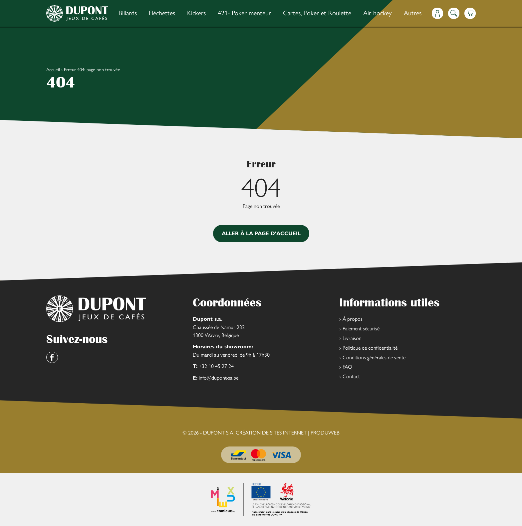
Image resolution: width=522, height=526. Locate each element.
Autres (412, 12)
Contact (351, 376)
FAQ (347, 366)
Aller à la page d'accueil (261, 233)
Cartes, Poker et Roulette (317, 12)
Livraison (352, 338)
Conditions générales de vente (374, 357)
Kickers (196, 12)
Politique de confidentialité (370, 347)
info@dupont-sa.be (218, 377)
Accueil (53, 69)
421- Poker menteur (244, 12)
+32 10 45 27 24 (216, 366)
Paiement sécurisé (361, 328)
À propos (353, 318)
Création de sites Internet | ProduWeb (288, 432)
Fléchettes (162, 12)
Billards (128, 12)
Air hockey (377, 12)
